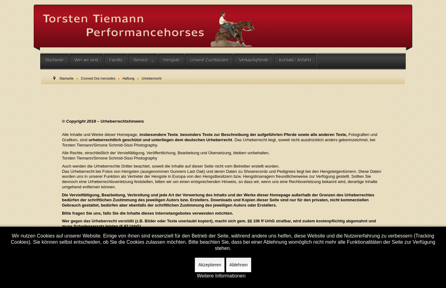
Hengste (171, 59)
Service (140, 59)
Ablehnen (239, 264)
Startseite (54, 59)
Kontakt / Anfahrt (295, 59)
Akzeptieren (209, 264)
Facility (116, 59)
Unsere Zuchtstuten (209, 59)
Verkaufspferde (253, 59)
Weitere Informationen (221, 275)
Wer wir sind (86, 59)
